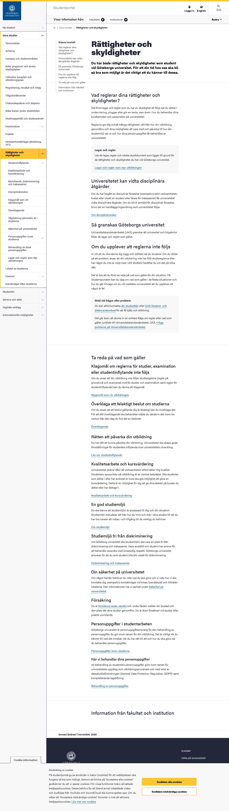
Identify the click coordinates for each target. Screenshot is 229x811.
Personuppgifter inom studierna (20, 237)
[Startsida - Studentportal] (23, 12)
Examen (10, 276)
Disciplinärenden (18, 192)
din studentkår (130, 306)
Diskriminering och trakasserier (110, 563)
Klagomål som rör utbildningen (18, 201)
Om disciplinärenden (103, 215)
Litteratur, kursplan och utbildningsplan (18, 78)
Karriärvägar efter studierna (21, 284)
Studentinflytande (18, 163)
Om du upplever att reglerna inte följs (68, 76)
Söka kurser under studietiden (22, 110)
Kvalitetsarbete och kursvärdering (19, 172)
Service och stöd (12, 299)
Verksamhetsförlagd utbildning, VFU (23, 143)
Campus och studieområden (21, 58)
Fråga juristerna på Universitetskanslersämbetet (129, 325)
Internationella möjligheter (18, 315)
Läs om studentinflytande (106, 455)
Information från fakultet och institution (71, 89)
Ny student (9, 27)
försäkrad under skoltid (112, 606)
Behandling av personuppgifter (110, 686)
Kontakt (186, 750)
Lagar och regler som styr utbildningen (22, 259)
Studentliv (8, 291)
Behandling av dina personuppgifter (19, 248)
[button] (189, 9)
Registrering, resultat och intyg (23, 87)
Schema (10, 51)
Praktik (9, 134)
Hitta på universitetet (193, 758)
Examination (12, 126)
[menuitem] (189, 9)
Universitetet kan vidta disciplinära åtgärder (70, 59)
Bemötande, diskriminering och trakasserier (23, 182)
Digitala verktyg (12, 307)
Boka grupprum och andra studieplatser (20, 67)
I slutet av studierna (16, 268)
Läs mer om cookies (84, 801)
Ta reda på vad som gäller (71, 82)
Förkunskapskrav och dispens (22, 103)
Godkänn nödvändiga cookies (169, 791)
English (201, 9)
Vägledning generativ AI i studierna (22, 219)
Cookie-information (25, 760)
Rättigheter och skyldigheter (14, 153)
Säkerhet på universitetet (22, 228)
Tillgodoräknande (15, 95)
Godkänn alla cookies (169, 782)
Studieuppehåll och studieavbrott (24, 118)
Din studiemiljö (100, 527)
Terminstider (12, 43)
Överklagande (16, 210)
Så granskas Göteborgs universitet (70, 68)
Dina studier (10, 35)
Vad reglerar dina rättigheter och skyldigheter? (67, 50)
